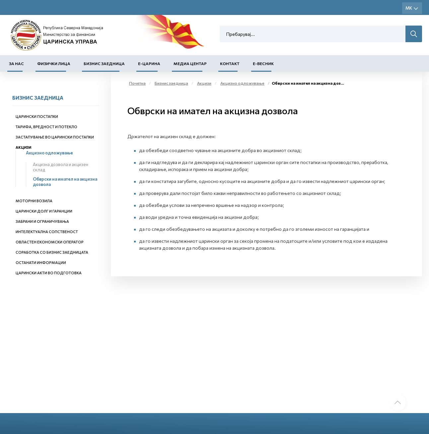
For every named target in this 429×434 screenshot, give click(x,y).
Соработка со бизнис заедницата (52, 252)
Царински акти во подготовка (49, 273)
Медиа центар (190, 63)
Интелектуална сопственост (47, 231)
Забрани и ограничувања (42, 221)
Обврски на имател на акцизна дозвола (65, 181)
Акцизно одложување (49, 152)
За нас (16, 63)
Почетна (137, 83)
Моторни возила (34, 201)
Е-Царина (149, 63)
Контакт (230, 63)
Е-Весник (263, 63)
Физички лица (53, 63)
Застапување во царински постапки (55, 137)
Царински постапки (37, 116)
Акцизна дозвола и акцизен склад (60, 167)
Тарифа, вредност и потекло (46, 127)
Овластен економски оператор (50, 242)
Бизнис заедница (104, 63)
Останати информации (41, 262)
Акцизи (23, 147)
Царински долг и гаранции (44, 211)
